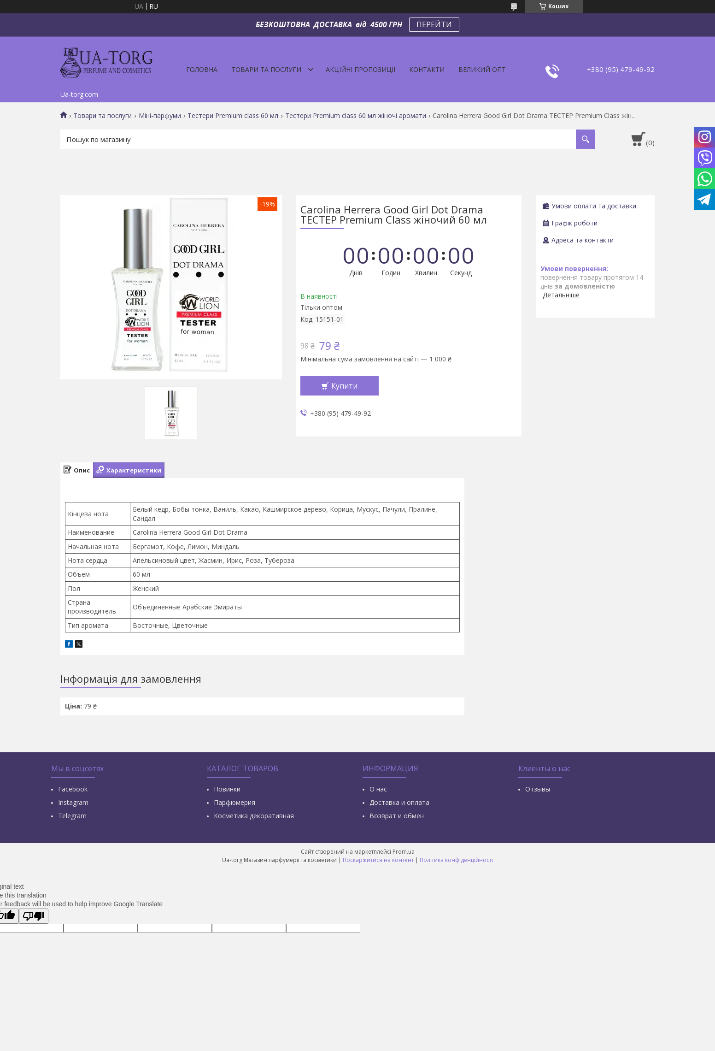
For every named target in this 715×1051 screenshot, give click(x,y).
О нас (378, 789)
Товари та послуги (266, 69)
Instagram (73, 802)
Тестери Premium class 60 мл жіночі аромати (355, 116)
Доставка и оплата (399, 802)
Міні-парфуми (160, 116)
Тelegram (72, 815)
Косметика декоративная (254, 815)
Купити (344, 386)
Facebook (73, 789)
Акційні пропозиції (360, 69)
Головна (201, 69)
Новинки (227, 789)
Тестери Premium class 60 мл (233, 116)
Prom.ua (404, 852)
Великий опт (482, 69)
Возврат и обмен (396, 815)
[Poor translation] (33, 916)
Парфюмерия (234, 802)
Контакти (427, 69)
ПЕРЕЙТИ (434, 24)
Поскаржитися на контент (378, 860)
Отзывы (537, 789)
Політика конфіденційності (456, 860)
